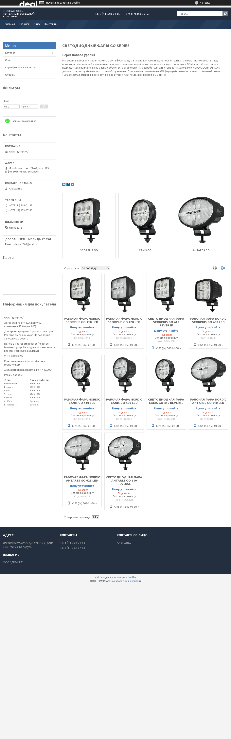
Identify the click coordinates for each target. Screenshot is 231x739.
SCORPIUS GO (89, 250)
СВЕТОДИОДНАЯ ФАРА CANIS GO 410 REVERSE (166, 401)
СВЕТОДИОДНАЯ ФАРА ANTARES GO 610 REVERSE (124, 480)
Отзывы (10, 74)
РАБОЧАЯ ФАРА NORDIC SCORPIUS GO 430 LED (208, 320)
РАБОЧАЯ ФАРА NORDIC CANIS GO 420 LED (124, 401)
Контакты (50, 24)
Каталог (24, 24)
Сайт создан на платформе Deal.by (115, 577)
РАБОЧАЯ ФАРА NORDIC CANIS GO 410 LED (82, 401)
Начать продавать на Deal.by (63, 2)
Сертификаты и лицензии (20, 67)
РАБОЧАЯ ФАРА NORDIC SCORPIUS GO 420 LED (124, 320)
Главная (10, 24)
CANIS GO (145, 250)
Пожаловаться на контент (126, 581)
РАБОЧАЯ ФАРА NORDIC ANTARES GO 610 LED (208, 401)
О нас (37, 24)
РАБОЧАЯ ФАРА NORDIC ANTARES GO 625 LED (82, 478)
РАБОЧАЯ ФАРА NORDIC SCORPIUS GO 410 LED (82, 320)
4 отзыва (205, 2)
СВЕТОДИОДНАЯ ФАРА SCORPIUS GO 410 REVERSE (166, 322)
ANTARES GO (201, 250)
